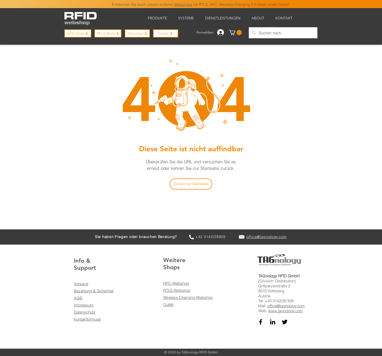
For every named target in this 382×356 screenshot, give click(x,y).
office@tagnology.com (286, 305)
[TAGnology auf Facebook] (260, 322)
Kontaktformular (87, 319)
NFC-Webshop (176, 283)
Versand (81, 283)
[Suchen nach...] (282, 32)
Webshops (183, 4)
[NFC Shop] (77, 33)
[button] (235, 32)
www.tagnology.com (285, 310)
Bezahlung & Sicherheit (94, 290)
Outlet (168, 304)
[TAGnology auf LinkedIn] (272, 322)
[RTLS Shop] (107, 33)
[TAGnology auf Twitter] (284, 322)
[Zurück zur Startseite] (191, 184)
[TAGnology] (137, 33)
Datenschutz (84, 312)
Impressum (84, 305)
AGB (78, 297)
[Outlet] (165, 33)
